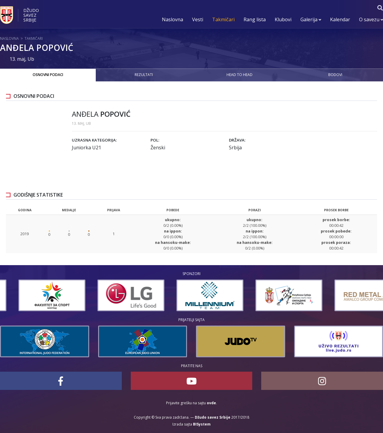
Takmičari (223, 19)
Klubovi (283, 19)
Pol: (155, 140)
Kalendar (340, 19)
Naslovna (172, 19)
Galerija (310, 19)
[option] (33, 295)
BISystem (202, 424)
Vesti (197, 19)
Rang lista (255, 19)
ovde (211, 402)
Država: (237, 140)
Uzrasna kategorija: (94, 140)
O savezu (371, 19)
